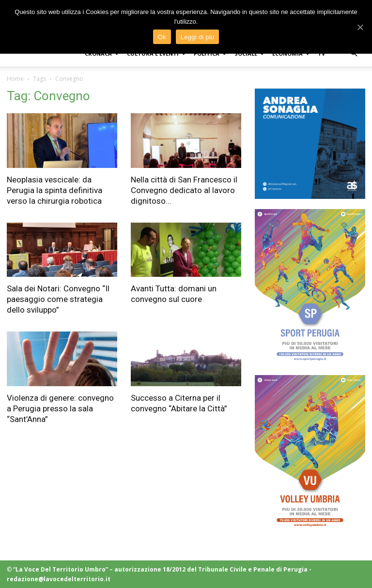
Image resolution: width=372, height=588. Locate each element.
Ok (162, 37)
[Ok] (360, 27)
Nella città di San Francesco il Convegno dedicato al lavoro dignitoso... (184, 190)
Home (15, 79)
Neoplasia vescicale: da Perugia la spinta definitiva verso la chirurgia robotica (54, 190)
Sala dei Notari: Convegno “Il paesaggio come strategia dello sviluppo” (58, 299)
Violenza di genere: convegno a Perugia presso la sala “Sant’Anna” (60, 408)
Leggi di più (198, 37)
